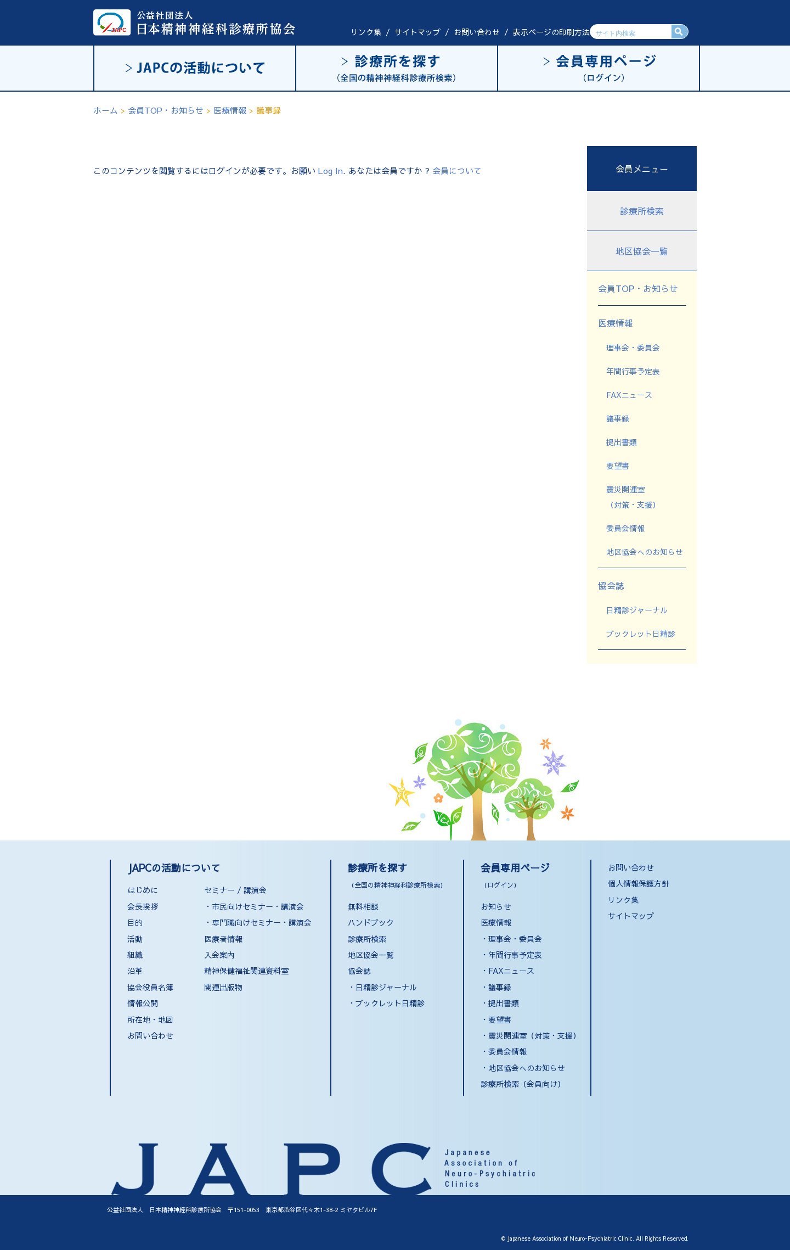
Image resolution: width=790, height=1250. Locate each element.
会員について (457, 170)
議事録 (617, 418)
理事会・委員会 (633, 347)
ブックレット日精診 (640, 633)
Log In (330, 170)
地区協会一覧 (642, 251)
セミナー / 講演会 (235, 889)
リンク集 (366, 31)
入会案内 (219, 954)
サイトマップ (417, 31)
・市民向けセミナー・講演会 (254, 906)
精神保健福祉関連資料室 (246, 970)
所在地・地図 (150, 1019)
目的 (135, 922)
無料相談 (363, 906)
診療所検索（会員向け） (523, 1083)
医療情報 (615, 323)
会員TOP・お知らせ (638, 288)
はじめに (142, 889)
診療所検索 (642, 211)
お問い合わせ (477, 31)
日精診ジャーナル (637, 609)
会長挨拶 (142, 906)
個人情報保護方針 (638, 883)
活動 (135, 938)
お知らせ (496, 906)
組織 (135, 954)
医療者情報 (223, 938)
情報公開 (142, 1002)
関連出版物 (223, 987)
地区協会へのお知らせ (644, 551)
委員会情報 (625, 528)
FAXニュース (629, 394)
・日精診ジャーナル (382, 987)
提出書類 (621, 441)
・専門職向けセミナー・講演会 (258, 922)
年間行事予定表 (633, 371)
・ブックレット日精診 (386, 1002)
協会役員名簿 (150, 987)
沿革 (135, 970)
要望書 (617, 465)
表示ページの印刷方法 (551, 31)
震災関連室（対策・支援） (534, 1035)
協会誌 (611, 585)
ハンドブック (371, 922)
